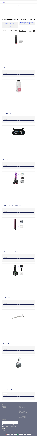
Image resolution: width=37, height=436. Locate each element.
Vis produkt (18, 74)
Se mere (3, 409)
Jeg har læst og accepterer (9, 426)
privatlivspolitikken (13, 426)
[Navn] (10, 421)
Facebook (4, 430)
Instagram (7, 430)
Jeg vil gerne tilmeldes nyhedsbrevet (10, 424)
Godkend (3, 428)
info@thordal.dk (23, 417)
